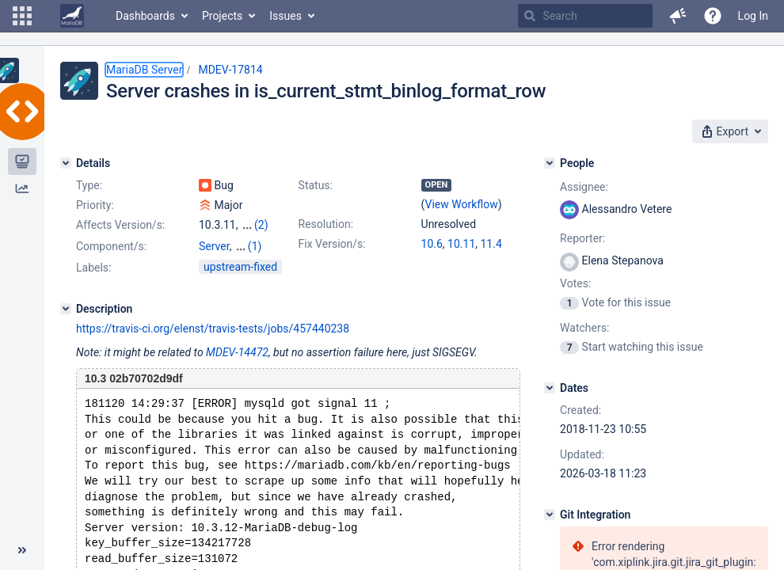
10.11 (461, 244)
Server (214, 246)
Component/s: (111, 246)
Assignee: (584, 186)
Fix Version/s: (332, 244)
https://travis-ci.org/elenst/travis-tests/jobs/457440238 (212, 328)
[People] (549, 163)
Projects (222, 16)
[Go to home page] (72, 16)
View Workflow (461, 204)
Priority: (95, 205)
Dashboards (145, 16)
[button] (22, 16)
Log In (753, 16)
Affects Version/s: (120, 224)
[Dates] (549, 387)
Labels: (93, 267)
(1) (255, 246)
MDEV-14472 (237, 352)
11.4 (491, 244)
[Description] (65, 308)
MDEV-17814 (230, 69)
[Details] (65, 163)
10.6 (432, 244)
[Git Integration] (549, 514)
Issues (285, 16)
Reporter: (582, 238)
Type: (89, 185)
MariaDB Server (144, 69)
